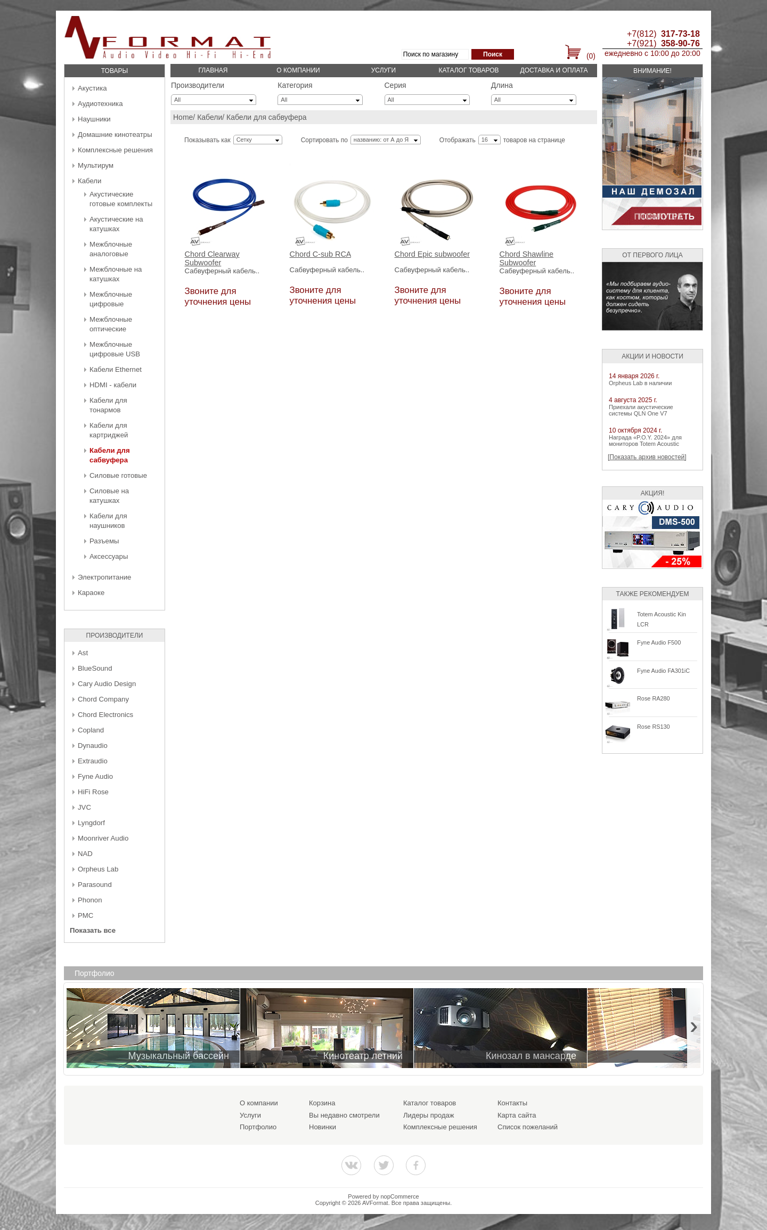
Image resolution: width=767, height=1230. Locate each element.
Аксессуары (108, 556)
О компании (298, 70)
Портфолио (258, 1127)
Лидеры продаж (428, 1115)
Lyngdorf (91, 823)
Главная (212, 70)
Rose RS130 (653, 726)
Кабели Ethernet (115, 369)
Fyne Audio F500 (659, 642)
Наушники (94, 119)
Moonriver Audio (103, 838)
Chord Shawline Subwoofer (527, 258)
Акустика (92, 88)
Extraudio (93, 761)
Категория (295, 85)
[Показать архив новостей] (647, 457)
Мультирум (95, 165)
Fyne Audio (95, 776)
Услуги (383, 70)
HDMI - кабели (112, 385)
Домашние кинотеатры (115, 135)
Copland (91, 730)
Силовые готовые (118, 475)
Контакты (512, 1103)
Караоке (91, 593)
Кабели (89, 181)
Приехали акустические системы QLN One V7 (641, 410)
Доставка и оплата (554, 70)
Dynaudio (93, 746)
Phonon (90, 900)
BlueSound (95, 668)
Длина (502, 85)
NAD (85, 854)
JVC (84, 807)
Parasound (95, 885)
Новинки (322, 1127)
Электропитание (104, 577)
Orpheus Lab (98, 869)
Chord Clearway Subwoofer (212, 258)
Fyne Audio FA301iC (663, 670)
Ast (83, 653)
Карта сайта (516, 1115)
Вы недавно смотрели (344, 1115)
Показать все (93, 930)
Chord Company (103, 699)
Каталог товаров (468, 70)
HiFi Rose (93, 792)
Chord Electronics (105, 715)
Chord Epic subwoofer (432, 254)
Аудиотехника (100, 104)
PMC (85, 915)
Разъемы (104, 541)
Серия (395, 85)
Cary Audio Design (107, 684)
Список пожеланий (527, 1127)
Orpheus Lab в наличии (640, 383)
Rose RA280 (653, 698)
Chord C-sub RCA (321, 254)
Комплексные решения (115, 150)
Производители (197, 85)
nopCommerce (400, 1196)
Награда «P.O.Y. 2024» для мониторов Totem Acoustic (645, 440)
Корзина (322, 1103)
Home (183, 117)
